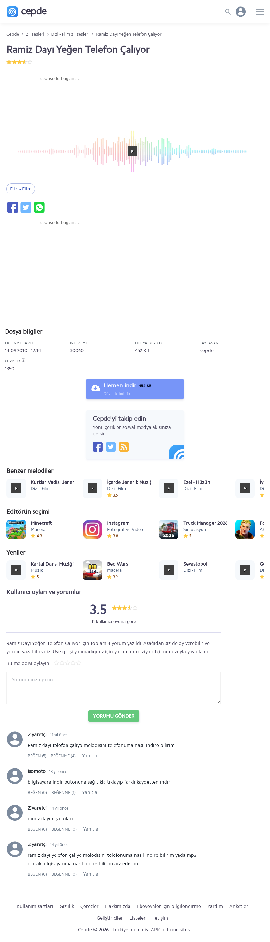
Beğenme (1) (63, 792)
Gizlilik (67, 906)
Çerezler (89, 906)
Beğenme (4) (63, 755)
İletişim (160, 918)
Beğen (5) (37, 755)
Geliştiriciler (110, 918)
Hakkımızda (117, 906)
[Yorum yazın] (113, 688)
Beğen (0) (38, 792)
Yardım (215, 906)
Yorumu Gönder (113, 716)
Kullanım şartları (35, 906)
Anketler (238, 906)
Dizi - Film (20, 189)
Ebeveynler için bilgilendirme (169, 906)
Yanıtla (89, 756)
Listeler (137, 918)
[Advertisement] (61, 101)
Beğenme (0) (64, 829)
